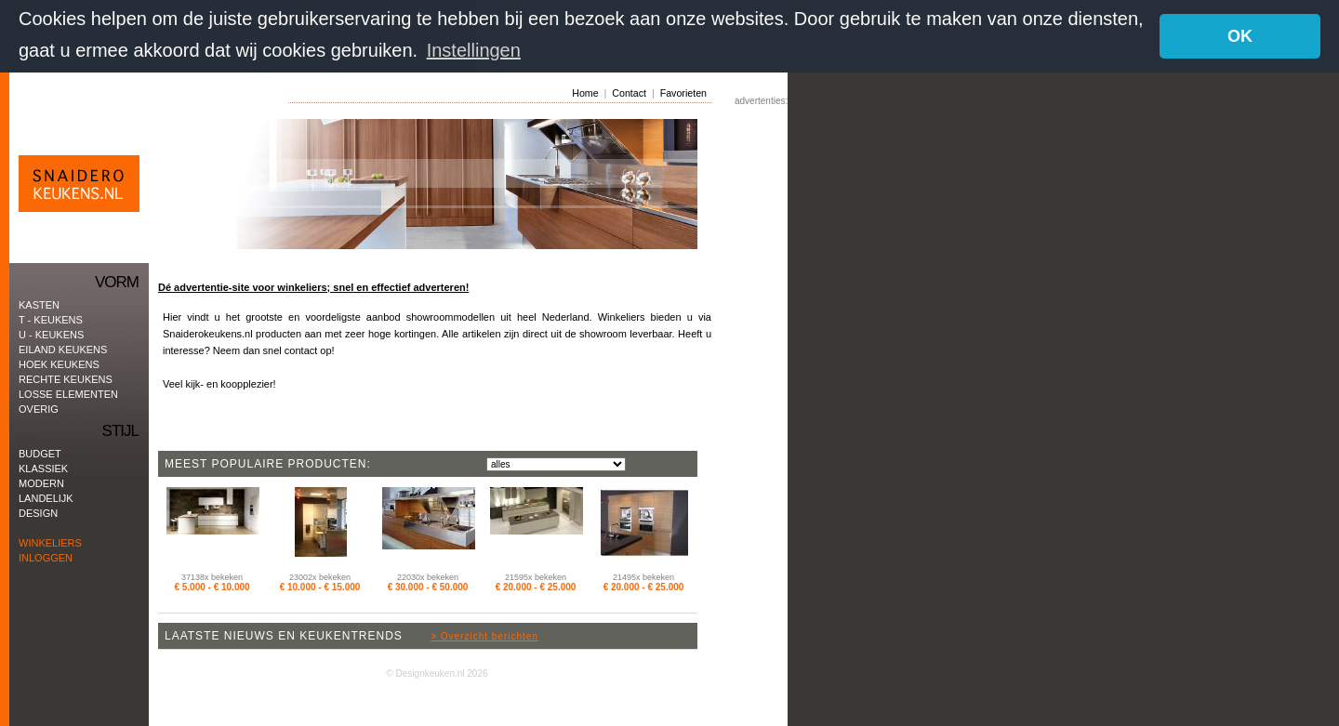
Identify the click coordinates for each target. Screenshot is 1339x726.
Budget (40, 452)
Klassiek (43, 467)
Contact (629, 92)
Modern (41, 482)
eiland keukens (63, 348)
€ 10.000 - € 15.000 (320, 586)
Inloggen (46, 556)
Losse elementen (68, 393)
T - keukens (51, 318)
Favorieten (683, 92)
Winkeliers (50, 542)
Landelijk (46, 497)
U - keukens (51, 333)
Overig (39, 408)
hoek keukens (59, 363)
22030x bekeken (427, 576)
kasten (39, 304)
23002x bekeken (320, 576)
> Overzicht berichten (484, 635)
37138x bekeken (212, 576)
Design (38, 512)
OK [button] (1240, 36)
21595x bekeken (535, 576)
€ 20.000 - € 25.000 (536, 586)
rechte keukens (66, 378)
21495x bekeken (643, 576)
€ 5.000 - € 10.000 (211, 586)
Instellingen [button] (474, 50)
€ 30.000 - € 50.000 (428, 586)
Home (585, 92)
